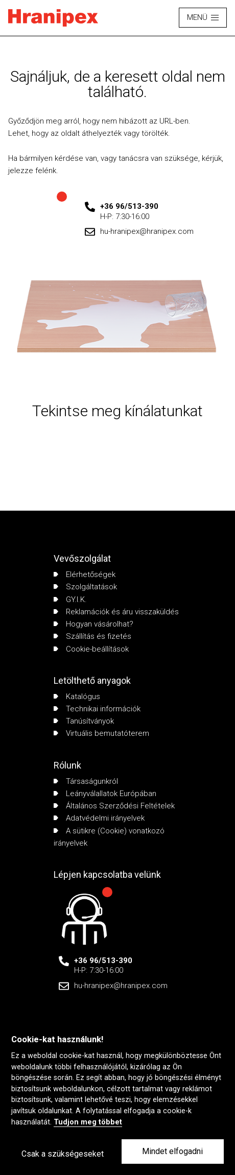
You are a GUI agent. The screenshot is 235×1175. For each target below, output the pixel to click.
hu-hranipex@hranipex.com (147, 231)
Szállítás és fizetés (92, 636)
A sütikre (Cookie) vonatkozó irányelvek (109, 837)
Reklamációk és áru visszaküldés (116, 611)
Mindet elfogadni (172, 1151)
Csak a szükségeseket (62, 1154)
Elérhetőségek (84, 574)
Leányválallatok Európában (105, 793)
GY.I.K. (70, 599)
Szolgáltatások (85, 586)
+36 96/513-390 (129, 206)
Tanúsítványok (84, 721)
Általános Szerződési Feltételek (114, 805)
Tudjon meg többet (88, 1122)
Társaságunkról (86, 781)
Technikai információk (97, 708)
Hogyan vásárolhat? (93, 624)
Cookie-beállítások (91, 649)
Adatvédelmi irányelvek (99, 818)
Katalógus (77, 696)
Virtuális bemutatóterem (101, 733)
